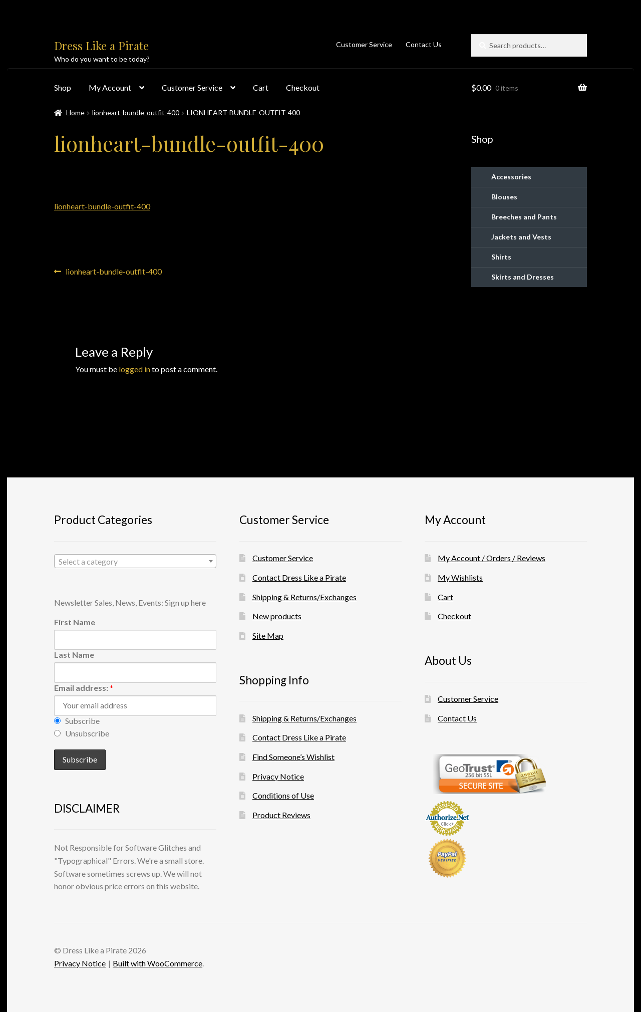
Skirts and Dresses (522, 277)
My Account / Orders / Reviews (491, 558)
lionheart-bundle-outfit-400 (135, 112)
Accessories (511, 176)
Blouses (504, 196)
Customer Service (364, 44)
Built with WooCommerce (157, 963)
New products (276, 616)
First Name (74, 622)
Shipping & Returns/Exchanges (304, 597)
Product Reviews (281, 815)
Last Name (74, 654)
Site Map (267, 635)
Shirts (501, 256)
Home (75, 112)
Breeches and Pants (524, 216)
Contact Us (424, 44)
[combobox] (135, 561)
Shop (62, 87)
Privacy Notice (278, 776)
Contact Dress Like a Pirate (299, 577)
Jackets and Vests (521, 236)
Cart (260, 87)
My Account (110, 87)
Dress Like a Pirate (101, 45)
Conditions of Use (283, 795)
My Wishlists (460, 577)
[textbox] (135, 562)
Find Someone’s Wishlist (293, 757)
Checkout (302, 87)
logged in (134, 369)
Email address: (83, 687)
